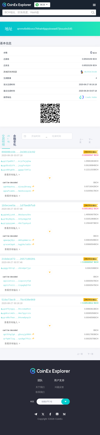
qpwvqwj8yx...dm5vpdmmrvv (17, 240)
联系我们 (40, 392)
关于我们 (40, 387)
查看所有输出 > (12, 196)
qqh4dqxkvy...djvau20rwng (17, 187)
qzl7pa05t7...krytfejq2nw (17, 161)
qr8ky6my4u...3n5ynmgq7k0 (17, 219)
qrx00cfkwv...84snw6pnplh (17, 318)
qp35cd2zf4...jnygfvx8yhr (17, 166)
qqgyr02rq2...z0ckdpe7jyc (17, 268)
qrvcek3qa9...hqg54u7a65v (17, 245)
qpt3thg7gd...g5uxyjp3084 (17, 334)
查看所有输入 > (12, 174)
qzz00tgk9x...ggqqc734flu (17, 170)
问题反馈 (59, 387)
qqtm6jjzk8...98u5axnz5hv (17, 215)
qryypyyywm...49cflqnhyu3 (17, 223)
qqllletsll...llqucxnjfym (17, 281)
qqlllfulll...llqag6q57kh (17, 285)
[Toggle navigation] (94, 5)
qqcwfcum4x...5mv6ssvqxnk (17, 191)
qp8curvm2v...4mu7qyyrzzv (17, 313)
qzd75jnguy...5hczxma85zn (17, 309)
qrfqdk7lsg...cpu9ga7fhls (17, 339)
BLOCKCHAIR (88, 72)
